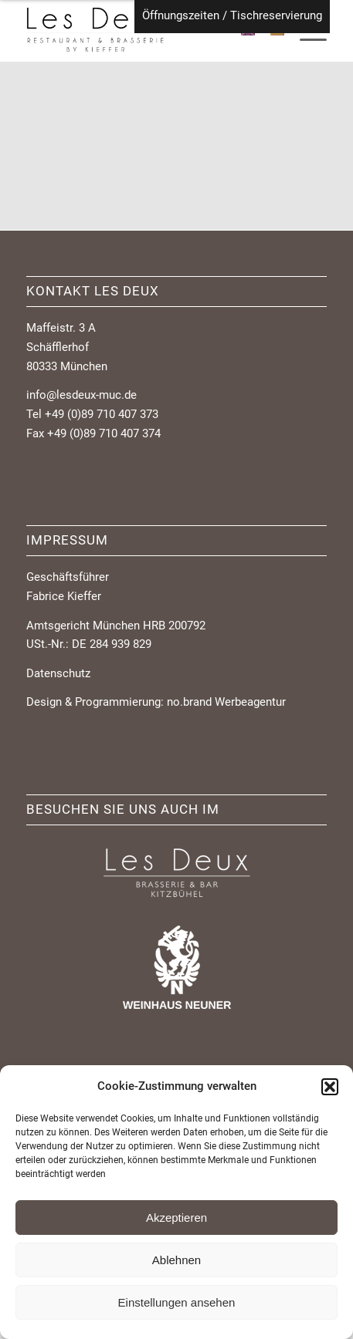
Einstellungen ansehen (177, 1302)
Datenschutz (58, 673)
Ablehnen (176, 1259)
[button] (330, 1086)
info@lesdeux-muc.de (81, 395)
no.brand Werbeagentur (226, 702)
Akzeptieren (176, 1217)
